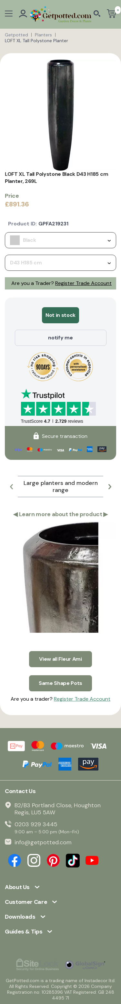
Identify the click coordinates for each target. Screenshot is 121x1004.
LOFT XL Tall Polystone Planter (36, 40)
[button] (11, 486)
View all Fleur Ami (60, 659)
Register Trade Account (83, 283)
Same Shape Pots (60, 683)
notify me (60, 337)
